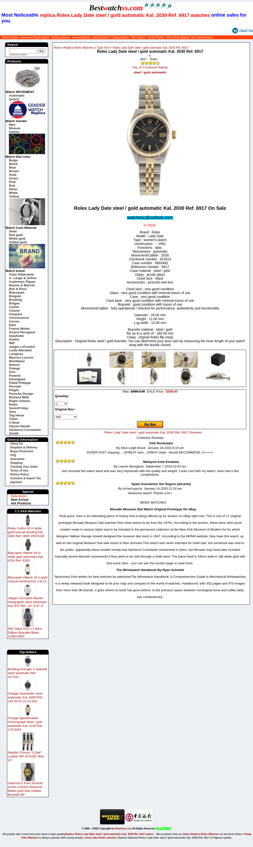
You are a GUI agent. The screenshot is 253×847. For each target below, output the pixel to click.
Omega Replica (120, 37)
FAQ (13, 455)
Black (13, 164)
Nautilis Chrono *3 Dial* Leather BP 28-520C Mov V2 (26, 756)
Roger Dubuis (19, 401)
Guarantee (17, 459)
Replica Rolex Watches (79, 47)
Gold (12, 175)
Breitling (15, 300)
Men (12, 124)
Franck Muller (19, 328)
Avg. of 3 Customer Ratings (150, 67)
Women (14, 128)
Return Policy (19, 474)
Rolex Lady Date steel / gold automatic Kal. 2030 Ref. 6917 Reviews (153, 432)
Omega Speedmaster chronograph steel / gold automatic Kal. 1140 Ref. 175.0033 (25, 723)
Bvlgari (14, 303)
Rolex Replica (10, 37)
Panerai (14, 375)
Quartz (14, 99)
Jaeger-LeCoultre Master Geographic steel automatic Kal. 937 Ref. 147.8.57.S (27, 602)
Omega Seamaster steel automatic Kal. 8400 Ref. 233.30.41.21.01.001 (25, 697)
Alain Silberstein (21, 274)
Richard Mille (19, 397)
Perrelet (15, 386)
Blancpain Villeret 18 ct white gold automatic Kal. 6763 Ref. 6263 (25, 556)
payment (16, 482)
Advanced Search (18, 54)
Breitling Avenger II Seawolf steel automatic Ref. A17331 (27, 673)
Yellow (14, 196)
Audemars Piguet (22, 281)
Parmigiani (17, 379)
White (13, 193)
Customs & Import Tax (25, 478)
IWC (12, 343)
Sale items (19, 496)
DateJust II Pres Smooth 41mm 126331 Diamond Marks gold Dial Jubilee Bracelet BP (25, 788)
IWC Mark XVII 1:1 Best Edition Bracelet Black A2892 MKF (25, 632)
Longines (16, 354)
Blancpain (16, 292)
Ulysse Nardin (19, 426)
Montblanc (17, 361)
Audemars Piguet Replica (34, 37)
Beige (13, 160)
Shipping (16, 463)
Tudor (13, 419)
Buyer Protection (21, 451)
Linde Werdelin (20, 350)
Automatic (17, 95)
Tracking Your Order (24, 466)
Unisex (14, 132)
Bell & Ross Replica (177, 37)
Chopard (15, 314)
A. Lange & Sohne (22, 278)
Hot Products (21, 503)
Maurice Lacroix (21, 357)
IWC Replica (138, 37)
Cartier (14, 307)
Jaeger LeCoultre (22, 346)
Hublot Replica (100, 37)
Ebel (12, 325)
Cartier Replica (155, 37)
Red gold (16, 235)
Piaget (14, 390)
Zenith (14, 433)
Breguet (15, 296)
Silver (13, 189)
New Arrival (19, 499)
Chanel (14, 310)
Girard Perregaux (22, 332)
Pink (12, 182)
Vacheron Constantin (25, 430)
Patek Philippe (20, 383)
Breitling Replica (60, 37)
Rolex (13, 404)
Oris (12, 372)
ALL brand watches (202, 37)
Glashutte (16, 336)
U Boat (14, 422)
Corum (14, 321)
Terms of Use (19, 470)
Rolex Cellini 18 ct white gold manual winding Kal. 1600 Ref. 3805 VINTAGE (26, 532)
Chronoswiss (19, 318)
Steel (13, 231)
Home (57, 47)
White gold (17, 238)
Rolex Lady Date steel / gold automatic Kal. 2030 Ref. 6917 (150, 47)
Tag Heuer (16, 415)
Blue (12, 167)
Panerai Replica (81, 37)
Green (13, 178)
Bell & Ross (18, 289)
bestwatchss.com (122, 828)
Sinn (12, 412)
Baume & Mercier (22, 285)
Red (12, 185)
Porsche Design (21, 393)
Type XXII (103, 47)
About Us (16, 443)
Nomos (14, 365)
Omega (14, 368)
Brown (14, 171)
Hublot (14, 339)
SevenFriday (18, 408)
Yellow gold (18, 242)
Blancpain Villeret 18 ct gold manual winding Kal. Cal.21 (27, 579)
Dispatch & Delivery (23, 447)
